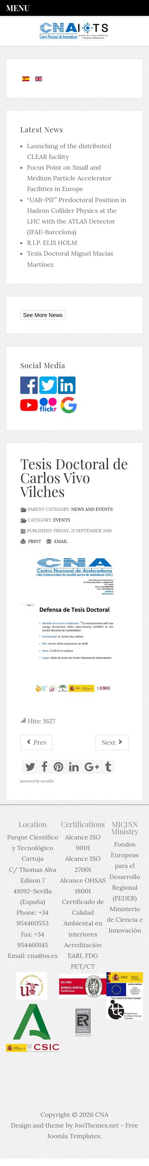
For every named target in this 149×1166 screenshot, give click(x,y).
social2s (47, 781)
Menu (17, 7)
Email (57, 541)
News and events (91, 509)
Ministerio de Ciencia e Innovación (125, 919)
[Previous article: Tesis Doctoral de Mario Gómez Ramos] (36, 742)
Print (30, 541)
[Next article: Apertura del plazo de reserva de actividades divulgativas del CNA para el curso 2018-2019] (112, 742)
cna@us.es (42, 956)
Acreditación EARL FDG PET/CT (83, 955)
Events (61, 520)
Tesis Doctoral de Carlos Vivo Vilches (74, 477)
